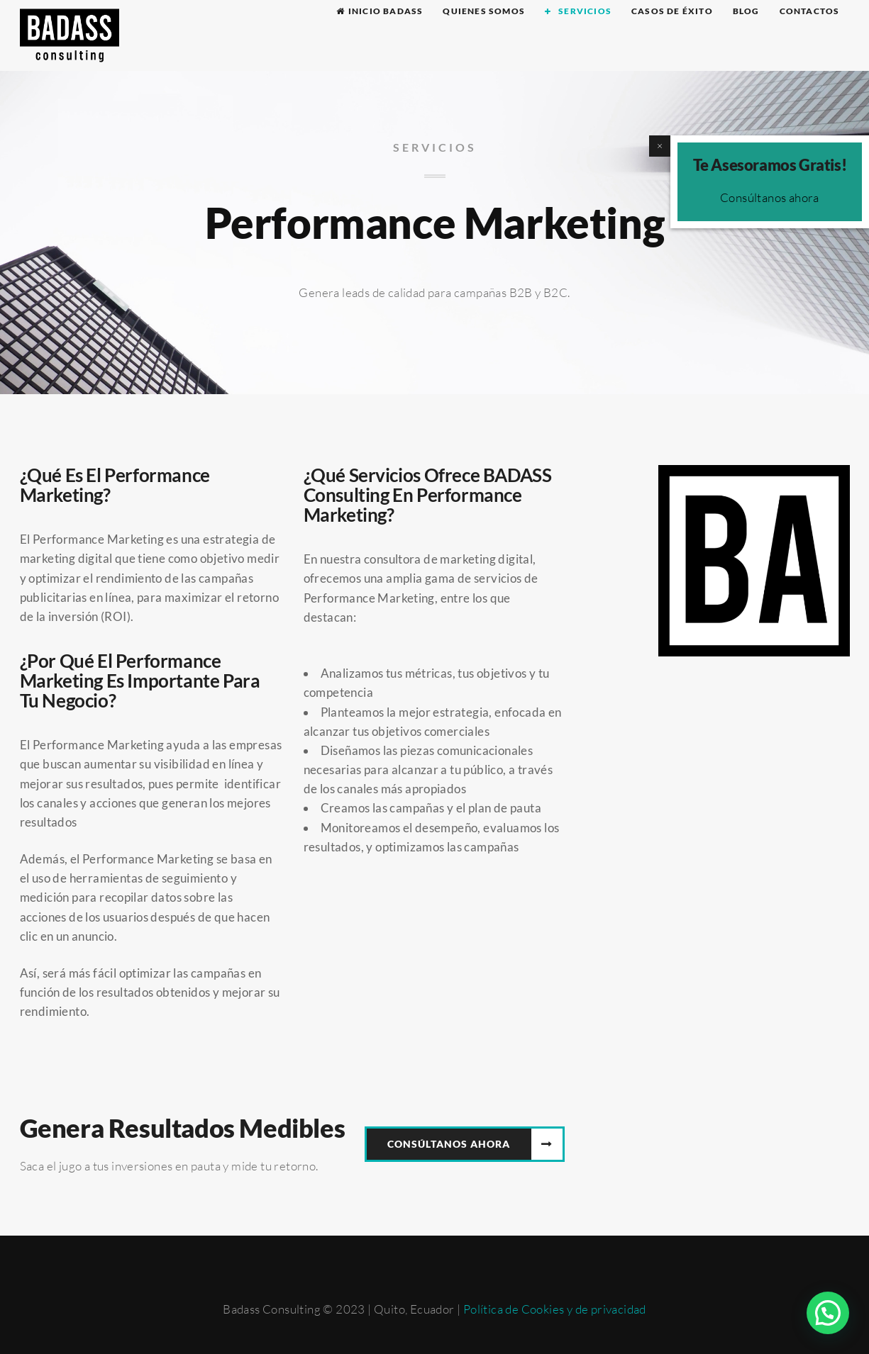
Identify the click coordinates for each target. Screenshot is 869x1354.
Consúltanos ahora (769, 197)
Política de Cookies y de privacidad (554, 1309)
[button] (828, 1313)
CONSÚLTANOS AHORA (448, 1144)
